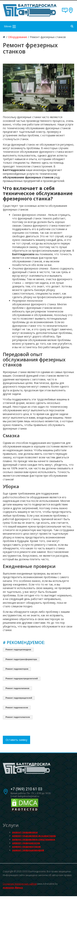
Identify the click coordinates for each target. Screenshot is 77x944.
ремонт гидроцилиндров (28, 850)
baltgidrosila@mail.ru (28, 796)
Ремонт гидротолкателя (17, 717)
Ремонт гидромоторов (16, 669)
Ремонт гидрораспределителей (21, 678)
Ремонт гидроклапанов (17, 688)
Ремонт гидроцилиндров (18, 649)
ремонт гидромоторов (26, 846)
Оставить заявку (16, 740)
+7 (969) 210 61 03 (26, 789)
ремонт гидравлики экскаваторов (34, 835)
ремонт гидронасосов (26, 843)
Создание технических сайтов (20, 883)
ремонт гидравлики (25, 832)
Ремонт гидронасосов (16, 707)
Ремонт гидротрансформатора (21, 659)
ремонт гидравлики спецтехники (33, 839)
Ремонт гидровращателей (18, 698)
